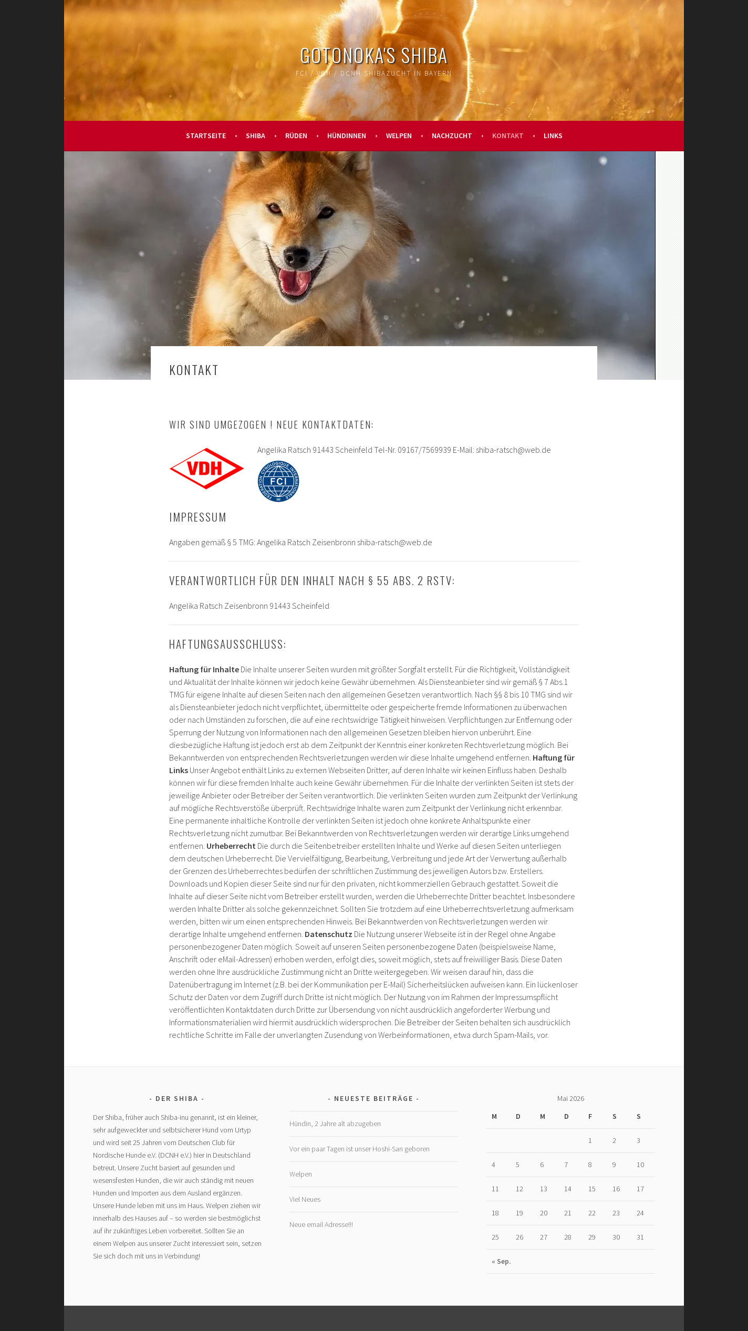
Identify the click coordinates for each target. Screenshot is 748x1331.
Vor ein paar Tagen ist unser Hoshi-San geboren (359, 1148)
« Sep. (501, 1261)
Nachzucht (452, 135)
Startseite (206, 135)
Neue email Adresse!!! (321, 1224)
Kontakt (508, 135)
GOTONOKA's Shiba (374, 54)
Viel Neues (304, 1199)
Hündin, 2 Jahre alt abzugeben (335, 1123)
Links (553, 135)
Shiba (255, 135)
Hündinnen (346, 135)
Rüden (296, 135)
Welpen (399, 135)
